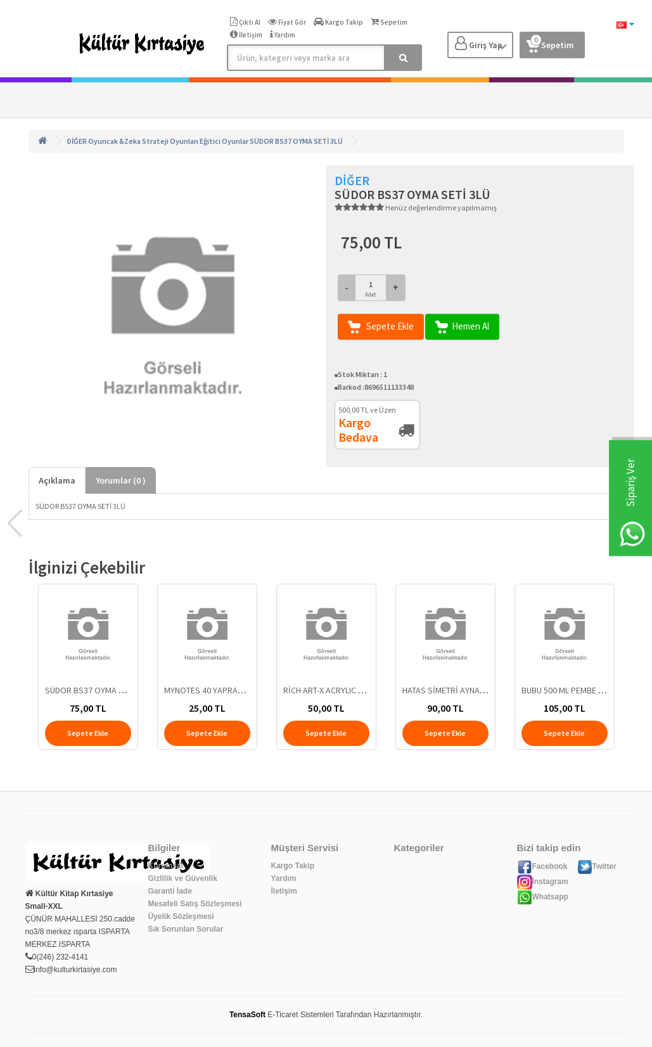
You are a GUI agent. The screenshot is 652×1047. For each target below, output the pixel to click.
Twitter (597, 866)
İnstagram (542, 881)
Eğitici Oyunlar (224, 141)
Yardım (284, 878)
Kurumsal (165, 865)
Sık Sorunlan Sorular (186, 929)
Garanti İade (170, 891)
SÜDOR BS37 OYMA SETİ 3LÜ (296, 141)
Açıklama (57, 480)
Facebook (542, 866)
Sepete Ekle (381, 326)
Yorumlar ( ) (121, 480)
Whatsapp (542, 896)
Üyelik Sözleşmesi (181, 916)
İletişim (284, 891)
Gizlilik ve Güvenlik (182, 878)
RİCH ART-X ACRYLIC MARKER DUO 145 (353, 690)
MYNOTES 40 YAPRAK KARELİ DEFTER (232, 690)
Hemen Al (462, 326)
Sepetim (550, 43)
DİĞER (77, 141)
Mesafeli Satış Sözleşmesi (195, 903)
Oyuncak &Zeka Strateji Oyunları (143, 141)
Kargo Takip (292, 865)
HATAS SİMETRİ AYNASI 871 (452, 690)
